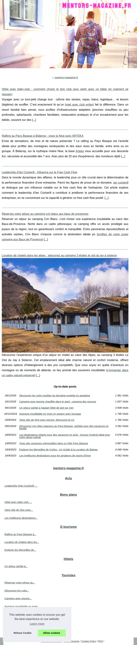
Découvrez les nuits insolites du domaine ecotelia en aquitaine (54, 395)
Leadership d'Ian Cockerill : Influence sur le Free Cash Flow (39, 172)
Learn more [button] (37, 623)
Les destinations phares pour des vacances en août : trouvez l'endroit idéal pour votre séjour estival (64, 436)
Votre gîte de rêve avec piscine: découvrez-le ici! (46, 420)
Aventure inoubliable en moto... (22, 606)
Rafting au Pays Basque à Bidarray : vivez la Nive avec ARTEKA (42, 135)
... (34, 119)
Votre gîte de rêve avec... (18, 510)
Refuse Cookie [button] (22, 632)
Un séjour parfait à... (16, 566)
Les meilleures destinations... (21, 518)
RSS (100, 641)
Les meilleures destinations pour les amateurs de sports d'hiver (55, 455)
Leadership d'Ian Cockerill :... (20, 485)
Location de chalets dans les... (21, 542)
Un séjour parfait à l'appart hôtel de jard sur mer (46, 408)
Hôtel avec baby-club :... (18, 502)
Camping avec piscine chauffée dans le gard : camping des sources (57, 401)
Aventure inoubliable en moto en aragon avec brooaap (50, 414)
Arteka (80, 151)
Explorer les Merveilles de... (20, 550)
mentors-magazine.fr (66, 77)
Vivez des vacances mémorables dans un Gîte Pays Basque (53, 443)
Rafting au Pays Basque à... (20, 534)
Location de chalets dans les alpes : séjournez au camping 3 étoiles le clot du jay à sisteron (59, 255)
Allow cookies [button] (51, 632)
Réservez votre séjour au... (19, 582)
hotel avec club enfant (79, 104)
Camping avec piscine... (18, 598)
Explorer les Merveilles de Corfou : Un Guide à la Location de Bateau (58, 449)
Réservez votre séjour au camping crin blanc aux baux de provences (45, 213)
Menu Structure (71, 641)
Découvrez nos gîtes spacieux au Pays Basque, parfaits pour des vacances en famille (64, 427)
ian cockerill (120, 182)
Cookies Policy (88, 641)
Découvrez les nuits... (16, 590)
